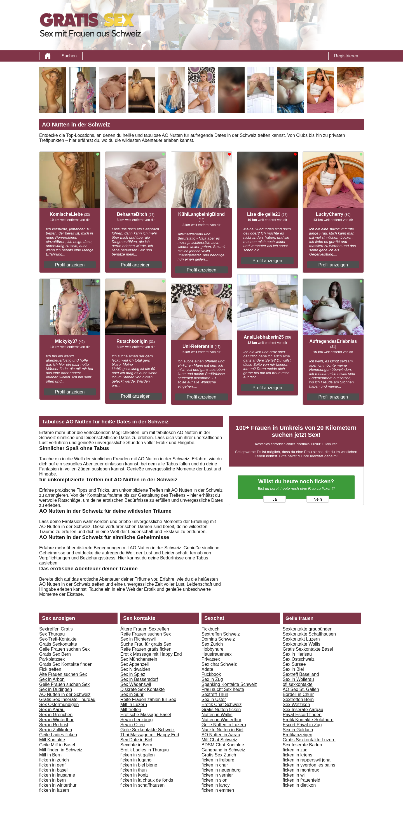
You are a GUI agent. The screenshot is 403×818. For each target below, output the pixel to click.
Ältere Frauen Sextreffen (144, 629)
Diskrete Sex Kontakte (142, 689)
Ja (275, 499)
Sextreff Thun (215, 694)
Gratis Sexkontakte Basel (308, 649)
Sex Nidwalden (135, 669)
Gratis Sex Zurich (219, 755)
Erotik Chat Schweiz (222, 704)
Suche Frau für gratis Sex (145, 644)
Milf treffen (130, 709)
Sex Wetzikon (296, 704)
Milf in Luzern (133, 704)
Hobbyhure (212, 649)
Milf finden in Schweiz (60, 749)
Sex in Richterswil (138, 639)
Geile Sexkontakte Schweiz (147, 729)
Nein (317, 499)
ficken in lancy (216, 785)
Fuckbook (211, 674)
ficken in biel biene (138, 765)
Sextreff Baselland (301, 674)
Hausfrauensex (217, 654)
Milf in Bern (50, 755)
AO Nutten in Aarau (221, 734)
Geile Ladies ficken (58, 734)
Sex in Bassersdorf (139, 679)
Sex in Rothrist (53, 724)
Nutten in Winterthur (221, 719)
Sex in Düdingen (55, 689)
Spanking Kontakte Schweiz (229, 684)
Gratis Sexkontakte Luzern (309, 739)
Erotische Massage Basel (145, 714)
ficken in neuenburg (221, 770)
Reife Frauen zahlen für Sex (148, 699)
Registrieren (346, 55)
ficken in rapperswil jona (307, 760)
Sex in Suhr (132, 694)
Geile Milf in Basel (57, 744)
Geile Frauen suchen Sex (64, 649)
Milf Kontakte (52, 739)
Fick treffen (50, 669)
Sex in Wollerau (298, 679)
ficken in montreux (301, 770)
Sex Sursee (294, 664)
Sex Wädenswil (135, 684)
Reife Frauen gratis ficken (145, 649)
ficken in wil (294, 775)
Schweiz (82, 584)
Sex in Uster (214, 699)
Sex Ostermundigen (59, 704)
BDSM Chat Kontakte (223, 744)
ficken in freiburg (218, 760)
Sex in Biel (293, 669)
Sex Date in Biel (136, 739)
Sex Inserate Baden (302, 744)
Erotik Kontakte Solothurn (308, 719)
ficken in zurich (54, 760)
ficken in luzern (54, 790)
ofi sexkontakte (298, 684)
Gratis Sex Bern (55, 654)
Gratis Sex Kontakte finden (65, 664)
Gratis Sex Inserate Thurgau (67, 699)
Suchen (69, 55)
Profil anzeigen (70, 264)
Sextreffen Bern (298, 699)
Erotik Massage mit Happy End (151, 654)
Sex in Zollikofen (55, 729)
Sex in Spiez (132, 674)
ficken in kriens (297, 755)
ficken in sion (215, 780)
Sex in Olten (132, 724)
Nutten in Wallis (217, 714)
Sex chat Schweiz (219, 664)
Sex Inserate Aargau (303, 709)
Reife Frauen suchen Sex (145, 634)
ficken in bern (52, 780)
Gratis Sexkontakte (58, 644)
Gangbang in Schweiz (223, 749)
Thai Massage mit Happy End (149, 734)
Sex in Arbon (52, 679)
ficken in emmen (218, 790)
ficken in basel (53, 770)
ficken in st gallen (137, 755)
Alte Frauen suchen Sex (63, 674)
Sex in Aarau (52, 709)
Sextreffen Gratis (56, 629)
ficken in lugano (135, 760)
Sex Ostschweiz (299, 659)
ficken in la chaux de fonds (146, 780)
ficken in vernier (217, 775)
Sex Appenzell (134, 664)
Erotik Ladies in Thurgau (144, 749)
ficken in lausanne (57, 775)
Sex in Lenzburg (136, 719)
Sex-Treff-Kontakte (57, 639)
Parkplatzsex (52, 659)
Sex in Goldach (298, 729)
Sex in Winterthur (56, 719)
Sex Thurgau (52, 634)
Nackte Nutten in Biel (222, 729)
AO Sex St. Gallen (301, 689)
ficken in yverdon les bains (309, 765)
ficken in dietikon (299, 785)
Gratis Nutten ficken (221, 709)
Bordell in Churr (298, 694)
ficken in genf (52, 765)
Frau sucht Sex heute (223, 689)
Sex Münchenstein (138, 659)
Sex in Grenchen (55, 714)
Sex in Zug (212, 679)
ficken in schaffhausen (142, 785)
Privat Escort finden (302, 714)
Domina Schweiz (218, 639)
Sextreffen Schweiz (221, 634)
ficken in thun (133, 770)
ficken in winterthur (57, 785)
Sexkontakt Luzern (301, 639)
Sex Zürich (212, 644)
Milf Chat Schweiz (219, 739)
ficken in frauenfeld (301, 780)
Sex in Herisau (297, 654)
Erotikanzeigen (297, 734)
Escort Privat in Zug (302, 724)
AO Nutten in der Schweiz (64, 694)
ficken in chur (215, 765)
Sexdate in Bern (136, 744)
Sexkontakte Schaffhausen (309, 634)
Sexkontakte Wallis (301, 644)
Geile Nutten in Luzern (224, 724)
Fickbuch (210, 629)
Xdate (207, 669)
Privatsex (211, 659)
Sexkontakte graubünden (307, 629)
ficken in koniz (134, 775)
